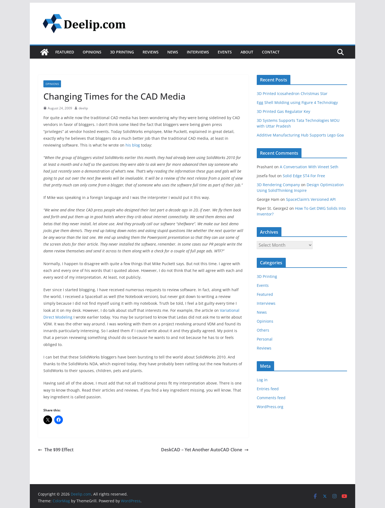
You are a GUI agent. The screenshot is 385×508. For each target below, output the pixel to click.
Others (263, 330)
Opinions (92, 52)
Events (225, 52)
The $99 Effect (55, 450)
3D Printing (122, 52)
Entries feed (268, 388)
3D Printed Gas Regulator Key (283, 111)
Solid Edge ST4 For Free (304, 175)
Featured (64, 52)
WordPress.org (270, 406)
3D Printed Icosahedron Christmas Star (292, 93)
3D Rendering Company (278, 184)
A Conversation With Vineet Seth (309, 166)
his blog (133, 145)
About (246, 52)
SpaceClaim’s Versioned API (311, 199)
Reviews (151, 52)
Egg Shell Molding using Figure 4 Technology (297, 102)
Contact (271, 52)
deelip (83, 108)
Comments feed (271, 397)
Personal (264, 339)
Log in (262, 379)
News (172, 52)
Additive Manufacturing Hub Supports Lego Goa (300, 135)
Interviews (198, 52)
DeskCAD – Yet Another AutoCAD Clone (205, 450)
